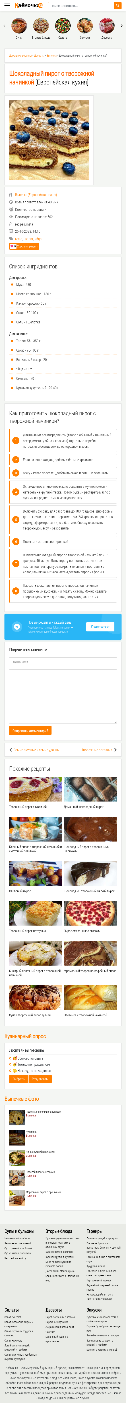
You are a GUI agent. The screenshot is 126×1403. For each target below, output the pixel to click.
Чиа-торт (50, 1331)
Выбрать (18, 1078)
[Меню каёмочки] (7, 6)
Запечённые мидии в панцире (103, 1335)
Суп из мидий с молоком (17, 1253)
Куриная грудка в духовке (59, 1257)
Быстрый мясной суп (15, 1258)
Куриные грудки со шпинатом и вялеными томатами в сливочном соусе (62, 1242)
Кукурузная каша (96, 1266)
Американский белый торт (59, 1327)
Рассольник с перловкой (17, 1243)
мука (18, 238)
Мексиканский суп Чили (17, 1238)
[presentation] (4, 25)
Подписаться (100, 627)
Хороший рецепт (24, 246)
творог (28, 238)
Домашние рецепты (20, 55)
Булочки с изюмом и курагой (102, 1349)
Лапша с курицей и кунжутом (102, 1238)
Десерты (39, 55)
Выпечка (52, 55)
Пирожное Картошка (56, 1322)
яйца (38, 238)
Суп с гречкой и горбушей (18, 1248)
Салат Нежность (13, 1340)
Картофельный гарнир (99, 1280)
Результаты (40, 1078)
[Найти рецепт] (118, 5)
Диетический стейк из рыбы (60, 1271)
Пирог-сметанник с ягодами (60, 1317)
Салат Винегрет (12, 1317)
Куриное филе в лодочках (59, 1251)
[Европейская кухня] (51, 77)
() (33, 194)
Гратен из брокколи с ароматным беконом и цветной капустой (104, 1247)
